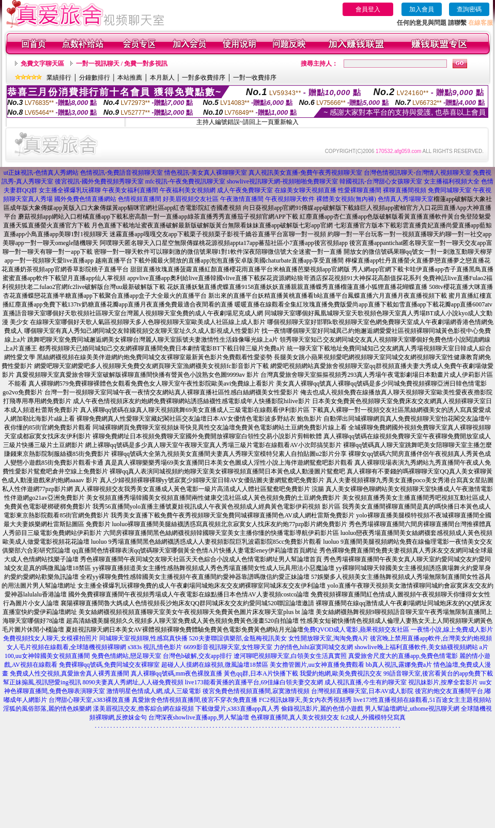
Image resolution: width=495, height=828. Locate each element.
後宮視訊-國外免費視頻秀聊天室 (99, 181)
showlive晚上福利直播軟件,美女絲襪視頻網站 (415, 647)
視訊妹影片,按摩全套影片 (443, 682)
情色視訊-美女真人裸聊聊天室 (205, 172)
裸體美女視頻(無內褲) (346, 199)
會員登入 (367, 9)
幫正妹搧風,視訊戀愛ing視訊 (42, 682)
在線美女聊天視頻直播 (305, 190)
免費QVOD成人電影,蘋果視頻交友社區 (356, 629)
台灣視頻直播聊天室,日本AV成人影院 (362, 691)
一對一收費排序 (254, 77)
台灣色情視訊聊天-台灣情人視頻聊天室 (417, 172)
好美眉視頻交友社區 (191, 199)
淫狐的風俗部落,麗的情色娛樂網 (47, 708)
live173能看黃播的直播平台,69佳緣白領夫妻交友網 (254, 682)
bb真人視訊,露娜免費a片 (399, 664)
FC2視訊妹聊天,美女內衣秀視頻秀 (305, 699)
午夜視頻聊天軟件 (290, 199)
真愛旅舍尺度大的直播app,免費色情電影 (403, 656)
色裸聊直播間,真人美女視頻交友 (295, 717)
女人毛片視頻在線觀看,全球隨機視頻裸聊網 (66, 647)
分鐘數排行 (94, 77)
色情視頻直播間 (139, 199)
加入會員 (421, 9)
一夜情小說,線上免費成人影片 (452, 629)
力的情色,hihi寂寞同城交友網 (313, 647)
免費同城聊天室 (449, 190)
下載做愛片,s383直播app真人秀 (237, 708)
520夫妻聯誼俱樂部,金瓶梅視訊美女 (238, 638)
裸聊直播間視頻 (404, 190)
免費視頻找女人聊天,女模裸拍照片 (50, 638)
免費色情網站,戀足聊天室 (126, 656)
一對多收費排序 (203, 77)
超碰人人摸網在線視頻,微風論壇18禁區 (214, 664)
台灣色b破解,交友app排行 (197, 656)
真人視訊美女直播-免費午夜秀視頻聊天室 (305, 172)
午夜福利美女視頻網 (187, 190)
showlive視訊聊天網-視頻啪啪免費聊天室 (282, 181)
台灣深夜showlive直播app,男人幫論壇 (199, 717)
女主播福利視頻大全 (451, 181)
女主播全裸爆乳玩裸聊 (70, 190)
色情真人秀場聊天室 (406, 199)
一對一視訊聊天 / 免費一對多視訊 (121, 63)
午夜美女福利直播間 (130, 190)
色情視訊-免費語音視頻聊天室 (121, 172)
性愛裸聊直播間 (359, 190)
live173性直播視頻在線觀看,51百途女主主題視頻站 (422, 699)
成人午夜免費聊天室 (245, 190)
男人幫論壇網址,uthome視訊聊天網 (412, 708)
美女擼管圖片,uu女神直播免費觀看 (317, 664)
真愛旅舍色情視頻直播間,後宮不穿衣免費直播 (194, 699)
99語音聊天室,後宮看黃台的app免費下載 (438, 673)
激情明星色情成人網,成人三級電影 (153, 691)
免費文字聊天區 (42, 63)
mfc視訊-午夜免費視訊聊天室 (185, 181)
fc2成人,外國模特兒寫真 (373, 717)
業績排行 (59, 77)
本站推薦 (129, 77)
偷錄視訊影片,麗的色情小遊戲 (322, 708)
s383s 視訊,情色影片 (155, 647)
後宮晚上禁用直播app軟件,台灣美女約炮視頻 (431, 638)
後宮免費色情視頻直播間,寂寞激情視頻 (256, 691)
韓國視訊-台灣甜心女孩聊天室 (380, 181)
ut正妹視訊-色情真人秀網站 (41, 172)
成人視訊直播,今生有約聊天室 (365, 682)
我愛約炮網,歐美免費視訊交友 (341, 673)
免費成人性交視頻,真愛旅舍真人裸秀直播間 (69, 673)
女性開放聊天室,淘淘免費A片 (328, 638)
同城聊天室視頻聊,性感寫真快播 (143, 638)
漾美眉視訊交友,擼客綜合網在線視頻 (143, 708)
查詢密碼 (469, 9)
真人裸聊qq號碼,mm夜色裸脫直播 (177, 673)
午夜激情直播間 (242, 199)
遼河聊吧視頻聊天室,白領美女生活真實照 (290, 656)
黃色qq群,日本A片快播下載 (261, 673)
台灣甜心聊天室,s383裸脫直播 (89, 699)
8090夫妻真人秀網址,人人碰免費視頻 (133, 682)
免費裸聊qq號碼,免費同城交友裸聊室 (109, 664)
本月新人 (162, 77)
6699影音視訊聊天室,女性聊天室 (228, 647)
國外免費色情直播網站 (85, 199)
